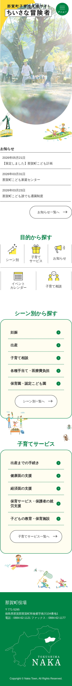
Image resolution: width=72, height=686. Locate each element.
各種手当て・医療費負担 (29, 371)
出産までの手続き (24, 463)
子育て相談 (19, 358)
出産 (14, 345)
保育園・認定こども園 (28, 383)
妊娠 (14, 332)
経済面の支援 (21, 488)
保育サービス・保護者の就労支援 (31, 503)
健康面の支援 (21, 476)
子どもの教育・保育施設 (30, 519)
